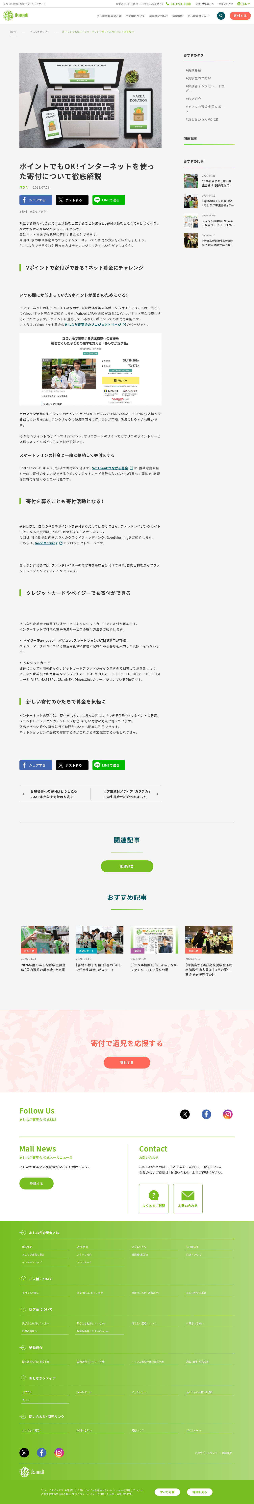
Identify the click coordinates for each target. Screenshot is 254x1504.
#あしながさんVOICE (202, 119)
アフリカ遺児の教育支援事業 (148, 1361)
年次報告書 (192, 1246)
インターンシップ (32, 1262)
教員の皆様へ (29, 1331)
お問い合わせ (225, 3)
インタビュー (139, 1392)
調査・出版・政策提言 (197, 1361)
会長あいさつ (139, 1246)
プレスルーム (84, 1262)
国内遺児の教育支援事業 (35, 1361)
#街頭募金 (193, 70)
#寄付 (23, 212)
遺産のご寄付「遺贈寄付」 (145, 1292)
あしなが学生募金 (196, 1292)
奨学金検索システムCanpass (93, 1331)
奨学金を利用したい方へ (35, 1323)
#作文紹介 (193, 98)
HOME (13, 31)
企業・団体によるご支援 (90, 1292)
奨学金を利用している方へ (92, 1323)
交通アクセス (193, 1254)
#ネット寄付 (38, 212)
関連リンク (138, 1430)
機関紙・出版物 (140, 1254)
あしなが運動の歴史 (33, 1254)
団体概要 (27, 1246)
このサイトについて (206, 1452)
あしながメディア (40, 31)
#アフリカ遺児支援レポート (205, 109)
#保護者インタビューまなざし (205, 88)
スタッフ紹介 (84, 1254)
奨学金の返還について (144, 1323)
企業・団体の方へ (204, 3)
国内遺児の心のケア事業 (90, 1361)
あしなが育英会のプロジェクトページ (92, 324)
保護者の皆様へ (195, 1323)
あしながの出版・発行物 (199, 1392)
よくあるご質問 (30, 1430)
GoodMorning (46, 543)
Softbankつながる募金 (110, 468)
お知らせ (27, 1392)
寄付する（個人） (31, 1292)
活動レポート (84, 1392)
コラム (23, 187)
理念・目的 (82, 1246)
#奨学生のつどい (198, 78)
